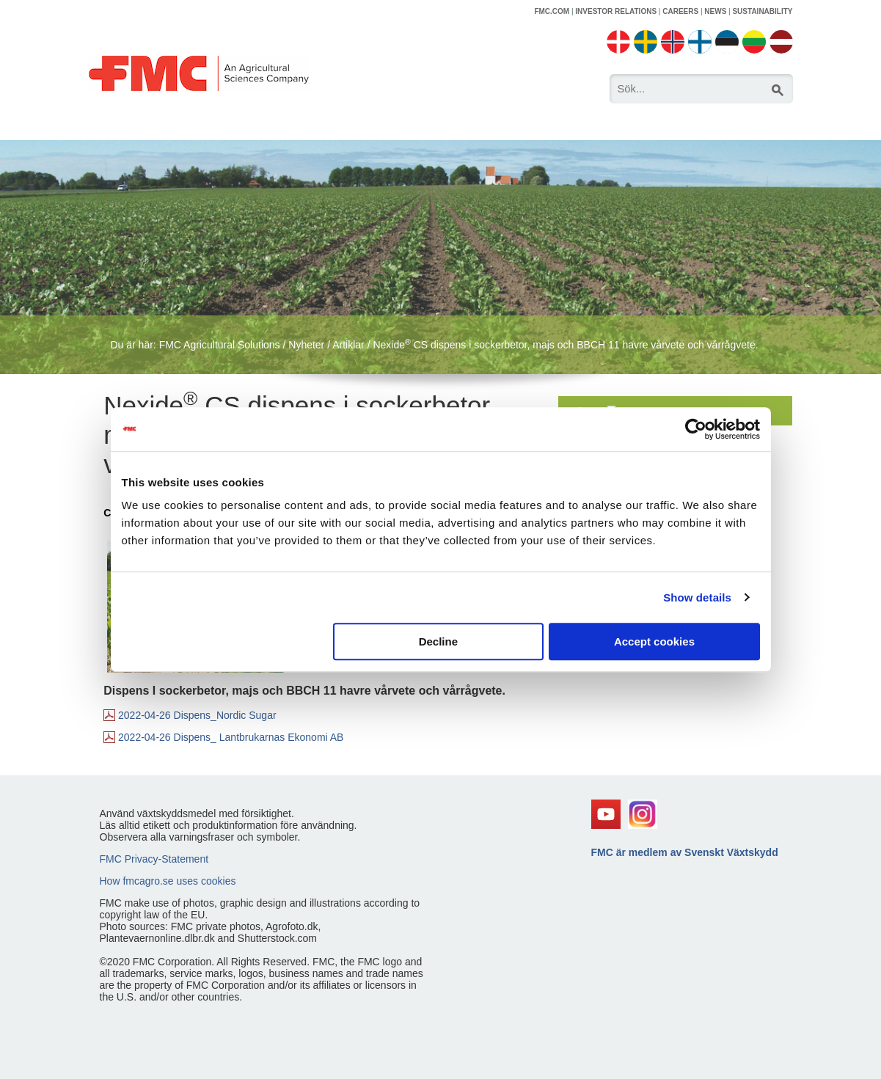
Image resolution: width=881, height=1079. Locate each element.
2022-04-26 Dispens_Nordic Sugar (197, 715)
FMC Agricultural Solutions (219, 345)
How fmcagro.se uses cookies (168, 881)
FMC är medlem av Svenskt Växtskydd (684, 852)
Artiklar (348, 345)
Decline (438, 641)
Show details (697, 597)
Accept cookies (654, 641)
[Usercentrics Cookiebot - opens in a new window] (696, 429)
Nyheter (306, 345)
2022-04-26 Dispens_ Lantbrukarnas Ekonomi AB (230, 737)
